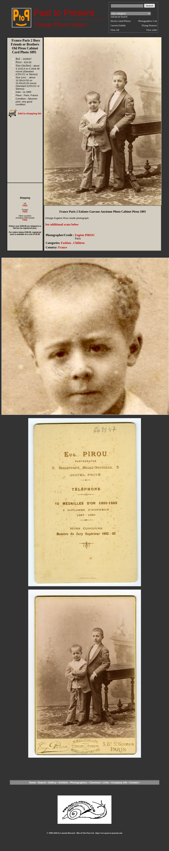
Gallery (52, 782)
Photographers (78, 782)
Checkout (95, 782)
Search (42, 782)
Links (106, 782)
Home (32, 782)
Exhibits (63, 782)
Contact (133, 782)
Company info (119, 782)
